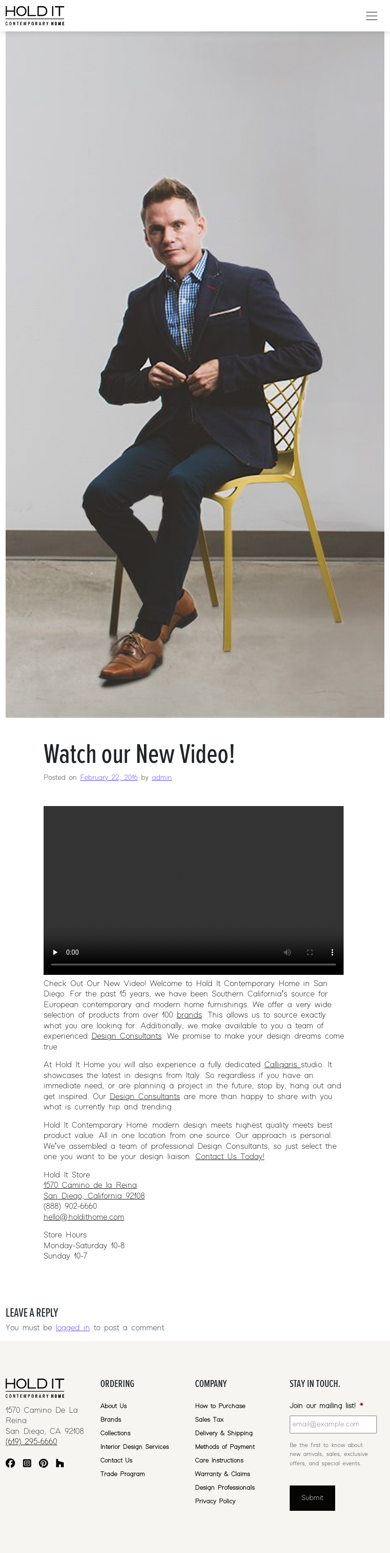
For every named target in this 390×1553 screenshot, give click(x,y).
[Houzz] (60, 1464)
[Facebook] (10, 1464)
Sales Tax (209, 1420)
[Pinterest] (43, 1464)
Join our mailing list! (326, 1406)
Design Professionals (225, 1488)
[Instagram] (27, 1464)
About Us (113, 1406)
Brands (110, 1420)
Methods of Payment (225, 1447)
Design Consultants (126, 1036)
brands (189, 1015)
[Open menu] (371, 16)
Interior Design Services (134, 1447)
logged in (73, 1328)
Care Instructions (219, 1460)
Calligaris (282, 1065)
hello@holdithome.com (84, 1217)
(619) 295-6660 (31, 1442)
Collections (115, 1433)
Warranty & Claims (222, 1474)
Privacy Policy (215, 1501)
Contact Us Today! (229, 1157)
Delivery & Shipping (224, 1433)
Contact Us (116, 1460)
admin (162, 777)
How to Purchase (220, 1406)
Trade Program (122, 1474)
